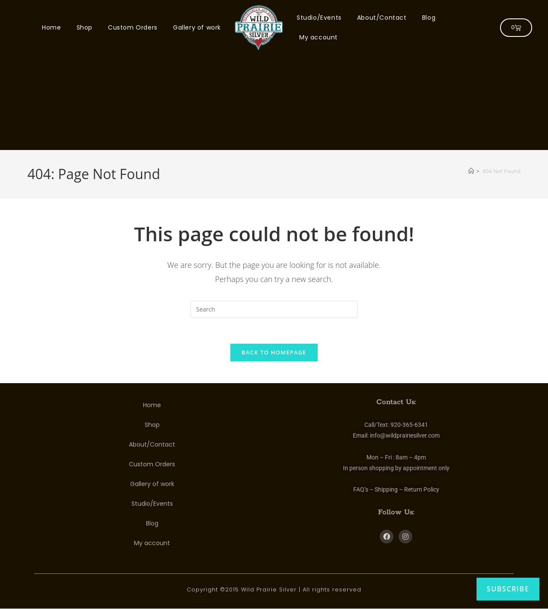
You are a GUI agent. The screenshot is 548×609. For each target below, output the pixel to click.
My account (318, 37)
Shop (84, 27)
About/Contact (382, 17)
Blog (428, 17)
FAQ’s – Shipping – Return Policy (396, 489)
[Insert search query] (274, 309)
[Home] (471, 171)
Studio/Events (319, 17)
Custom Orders (133, 27)
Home (51, 27)
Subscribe (508, 589)
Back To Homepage (273, 353)
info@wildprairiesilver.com (405, 435)
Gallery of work (197, 27)
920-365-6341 (409, 425)
